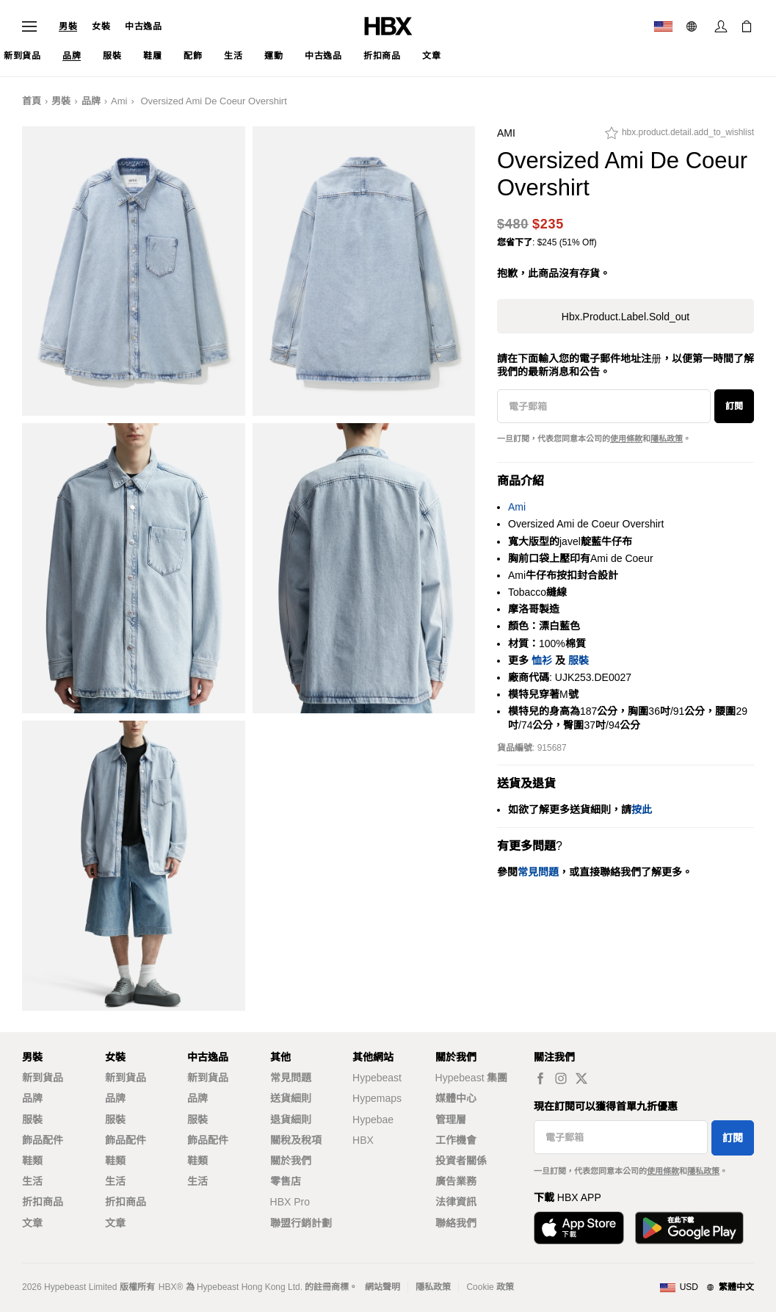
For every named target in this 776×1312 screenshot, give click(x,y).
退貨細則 (290, 1119)
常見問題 (290, 1078)
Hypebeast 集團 (471, 1078)
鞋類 (32, 1161)
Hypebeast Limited (80, 1287)
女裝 (101, 26)
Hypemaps (377, 1098)
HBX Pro (290, 1202)
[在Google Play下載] (689, 1227)
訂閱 (734, 406)
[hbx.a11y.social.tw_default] (581, 1078)
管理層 (450, 1119)
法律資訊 (455, 1202)
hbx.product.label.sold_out (625, 316)
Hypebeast (377, 1078)
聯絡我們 (455, 1223)
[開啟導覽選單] (29, 26)
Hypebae (373, 1119)
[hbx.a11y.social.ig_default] (561, 1078)
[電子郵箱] (604, 406)
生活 (32, 1181)
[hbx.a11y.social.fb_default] (540, 1078)
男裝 (68, 26)
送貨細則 (290, 1098)
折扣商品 (42, 1202)
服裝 (578, 660)
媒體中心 (455, 1098)
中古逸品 (143, 26)
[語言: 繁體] (693, 26)
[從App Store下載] (579, 1227)
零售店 (285, 1181)
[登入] (721, 26)
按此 (641, 809)
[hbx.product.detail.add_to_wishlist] (679, 136)
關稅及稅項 (296, 1140)
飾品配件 (42, 1140)
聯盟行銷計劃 (301, 1223)
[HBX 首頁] (388, 25)
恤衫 (542, 660)
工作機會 (455, 1140)
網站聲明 (382, 1287)
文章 (32, 1223)
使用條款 (626, 438)
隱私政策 (666, 438)
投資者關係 (461, 1161)
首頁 (31, 101)
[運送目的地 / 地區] (663, 26)
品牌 (91, 101)
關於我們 (290, 1161)
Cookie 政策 (490, 1287)
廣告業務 (455, 1181)
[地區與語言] (706, 1288)
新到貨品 (42, 1078)
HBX (363, 1140)
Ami (119, 101)
